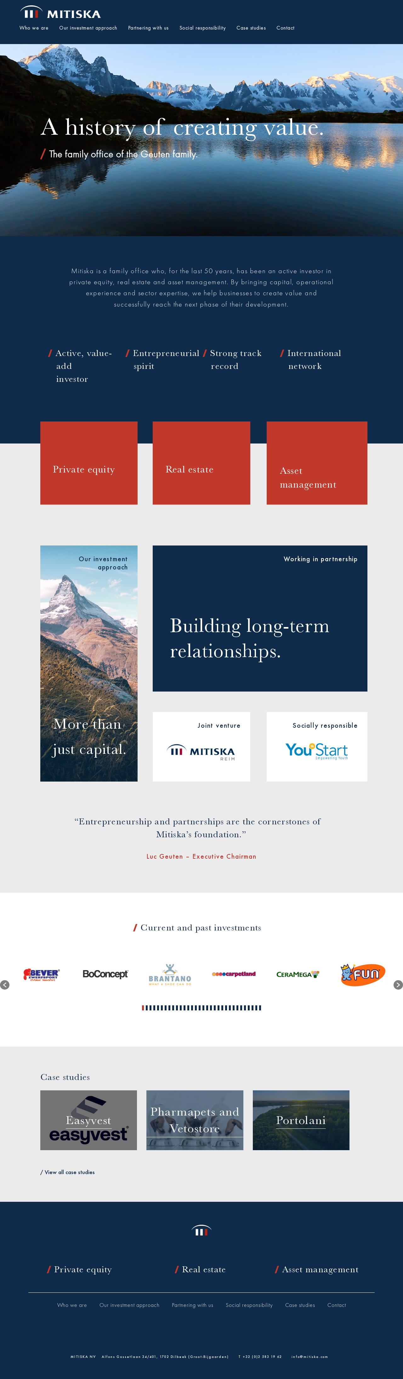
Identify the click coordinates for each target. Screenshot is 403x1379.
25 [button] (234, 1007)
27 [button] (241, 1007)
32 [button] (260, 1007)
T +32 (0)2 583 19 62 (260, 1356)
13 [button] (188, 1007)
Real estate (204, 1269)
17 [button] (203, 1007)
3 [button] (150, 1007)
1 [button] (143, 1007)
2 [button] (147, 1007)
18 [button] (207, 1007)
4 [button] (154, 1007)
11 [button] (181, 1007)
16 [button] (200, 1007)
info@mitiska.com (310, 1356)
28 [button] (245, 1007)
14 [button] (192, 1007)
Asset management (320, 1269)
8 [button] (169, 1007)
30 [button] (252, 1007)
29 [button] (249, 1007)
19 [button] (211, 1007)
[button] (4, 985)
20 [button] (215, 1007)
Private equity (83, 1269)
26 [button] (237, 1007)
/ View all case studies (67, 1172)
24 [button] (230, 1007)
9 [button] (173, 1007)
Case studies (300, 1305)
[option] (41, 975)
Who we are (72, 1305)
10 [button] (177, 1007)
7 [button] (166, 1007)
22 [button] (222, 1007)
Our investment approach (129, 1305)
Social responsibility (249, 1305)
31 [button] (256, 1007)
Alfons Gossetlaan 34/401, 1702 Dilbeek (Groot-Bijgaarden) (165, 1356)
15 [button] (196, 1007)
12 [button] (184, 1007)
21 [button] (218, 1007)
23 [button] (226, 1007)
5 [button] (158, 1007)
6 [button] (162, 1007)
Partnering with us (192, 1305)
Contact (336, 1305)
